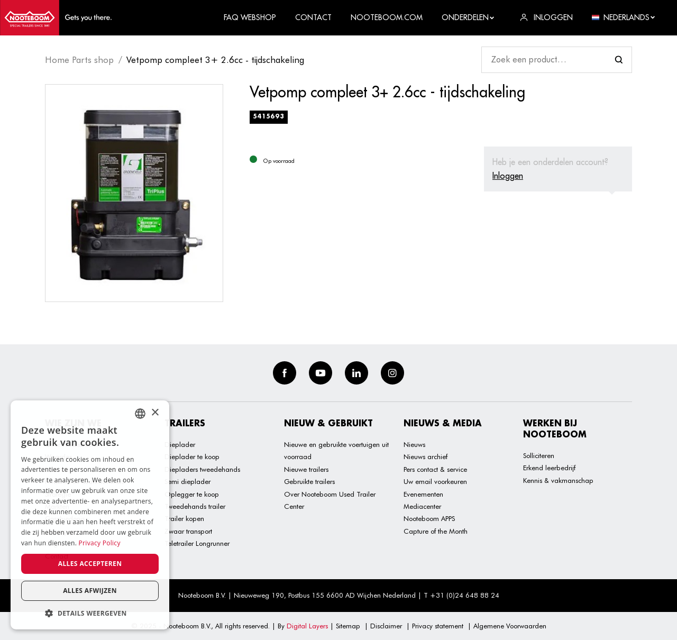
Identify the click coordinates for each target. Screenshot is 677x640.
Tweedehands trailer (194, 506)
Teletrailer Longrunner (197, 543)
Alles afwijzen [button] (90, 590)
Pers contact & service (435, 469)
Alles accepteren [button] (90, 563)
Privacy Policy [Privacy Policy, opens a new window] (100, 542)
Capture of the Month (436, 531)
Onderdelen (468, 17)
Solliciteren (538, 455)
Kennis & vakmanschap (558, 480)
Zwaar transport (188, 531)
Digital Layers (307, 625)
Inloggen (507, 175)
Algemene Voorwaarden (509, 625)
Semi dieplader (187, 481)
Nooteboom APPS (429, 518)
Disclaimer (386, 625)
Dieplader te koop (191, 456)
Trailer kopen (184, 518)
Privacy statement (437, 625)
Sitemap (348, 625)
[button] (90, 613)
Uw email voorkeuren (435, 481)
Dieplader (179, 444)
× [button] (155, 413)
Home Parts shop (79, 59)
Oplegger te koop (191, 494)
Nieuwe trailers (306, 469)
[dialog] (90, 514)
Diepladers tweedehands (202, 469)
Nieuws (414, 444)
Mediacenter (422, 506)
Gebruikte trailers (309, 481)
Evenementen (423, 494)
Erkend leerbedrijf (549, 467)
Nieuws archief (425, 456)
